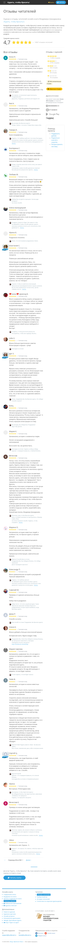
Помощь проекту (9, 901)
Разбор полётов (42, 897)
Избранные (54, 89)
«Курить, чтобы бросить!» (13, 21)
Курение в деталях (10, 914)
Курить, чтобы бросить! (19, 2)
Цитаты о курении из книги (13, 899)
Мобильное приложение (12, 903)
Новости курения (9, 912)
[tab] (55, 57)
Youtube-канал (50, 933)
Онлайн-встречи (9, 916)
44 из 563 (15, 860)
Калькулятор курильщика (12, 918)
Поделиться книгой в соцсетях (55, 140)
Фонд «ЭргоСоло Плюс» (16, 941)
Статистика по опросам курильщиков (49, 901)
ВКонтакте (39, 933)
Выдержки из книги (10, 896)
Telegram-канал (40, 935)
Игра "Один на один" (11, 922)
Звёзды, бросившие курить (12, 920)
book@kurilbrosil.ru (25, 935)
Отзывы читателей (44, 895)
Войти (51, 2)
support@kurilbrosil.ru (9, 935)
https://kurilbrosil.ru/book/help (20, 644)
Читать (60, 2)
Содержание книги (10, 894)
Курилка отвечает (10, 905)
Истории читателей (43, 899)
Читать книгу (14, 878)
